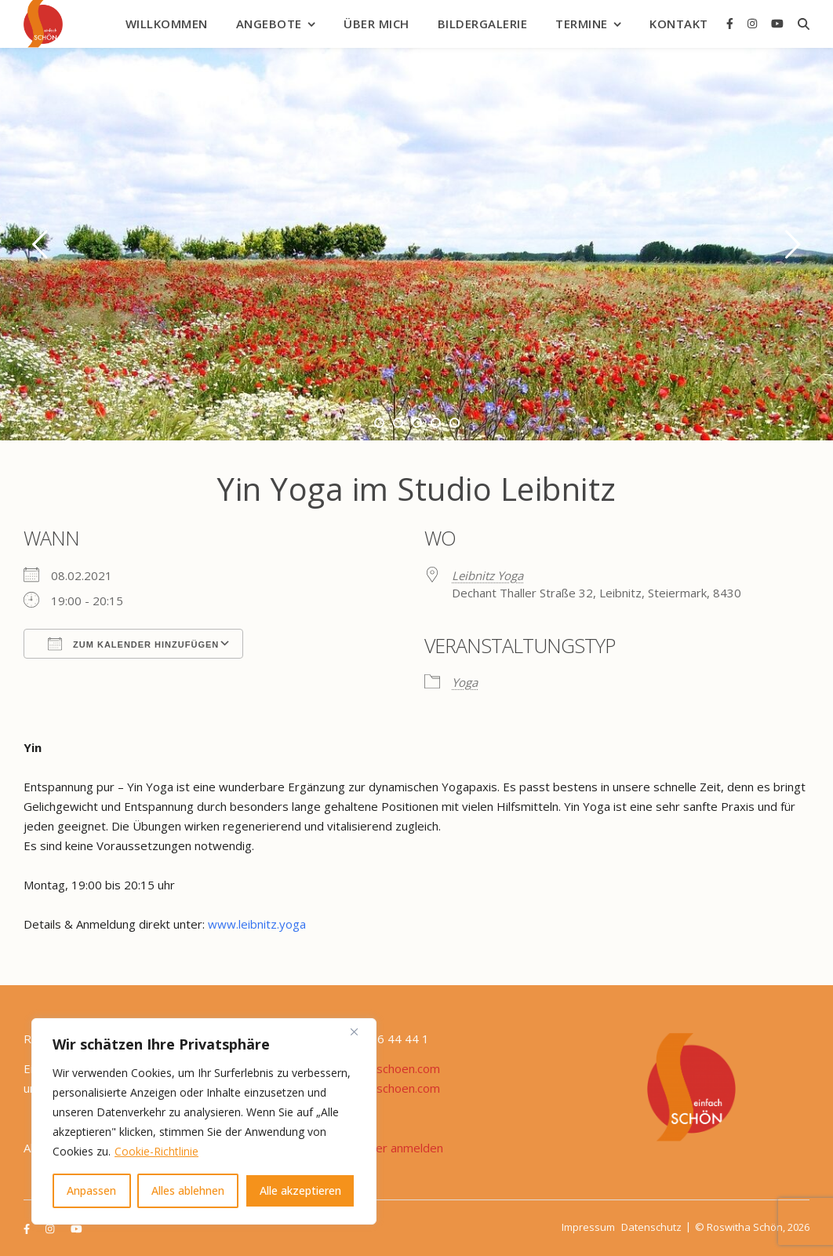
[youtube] (777, 23)
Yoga (465, 682)
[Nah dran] (360, 1031)
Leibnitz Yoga (487, 575)
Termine (581, 23)
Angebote (269, 23)
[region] (203, 1121)
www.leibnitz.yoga (257, 924)
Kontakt (678, 23)
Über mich (376, 23)
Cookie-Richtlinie (156, 1151)
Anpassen (91, 1190)
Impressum (588, 1227)
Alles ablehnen (187, 1190)
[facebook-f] (731, 23)
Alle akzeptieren (300, 1190)
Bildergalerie (483, 23)
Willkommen (166, 23)
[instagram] (754, 23)
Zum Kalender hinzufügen (133, 644)
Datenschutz (651, 1227)
